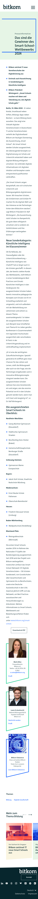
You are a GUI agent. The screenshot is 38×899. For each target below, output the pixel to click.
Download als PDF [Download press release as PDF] (19, 630)
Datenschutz (20, 893)
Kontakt (29, 877)
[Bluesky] (21, 884)
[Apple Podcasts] (26, 884)
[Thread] (11, 884)
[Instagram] (16, 884)
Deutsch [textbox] (30, 890)
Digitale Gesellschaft (21, 800)
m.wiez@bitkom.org (17, 672)
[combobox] (32, 890)
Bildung (8, 800)
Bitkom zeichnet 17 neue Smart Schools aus (18, 850)
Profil (10, 676)
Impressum (32, 893)
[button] (30, 814)
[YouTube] (7, 884)
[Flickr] (35, 884)
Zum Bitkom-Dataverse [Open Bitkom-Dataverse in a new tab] (16, 770)
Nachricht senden (14, 720)
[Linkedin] (2, 884)
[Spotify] (30, 884)
